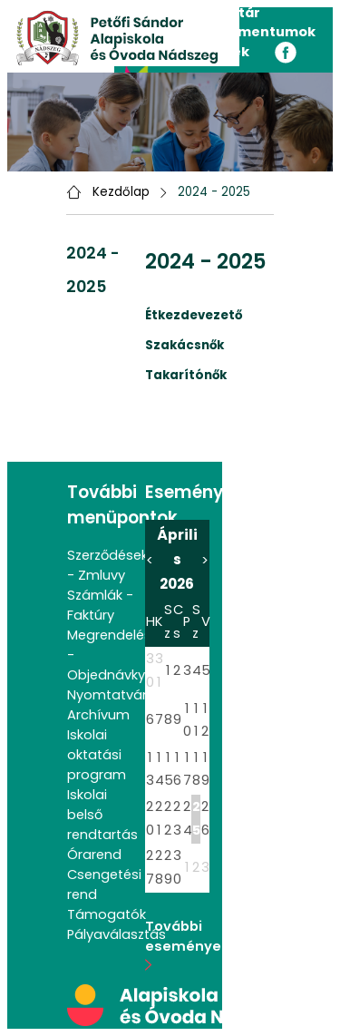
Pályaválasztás (116, 934)
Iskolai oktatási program (96, 755)
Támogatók (106, 914)
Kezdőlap (121, 191)
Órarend (94, 854)
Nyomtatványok (120, 695)
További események (194, 944)
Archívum (98, 715)
